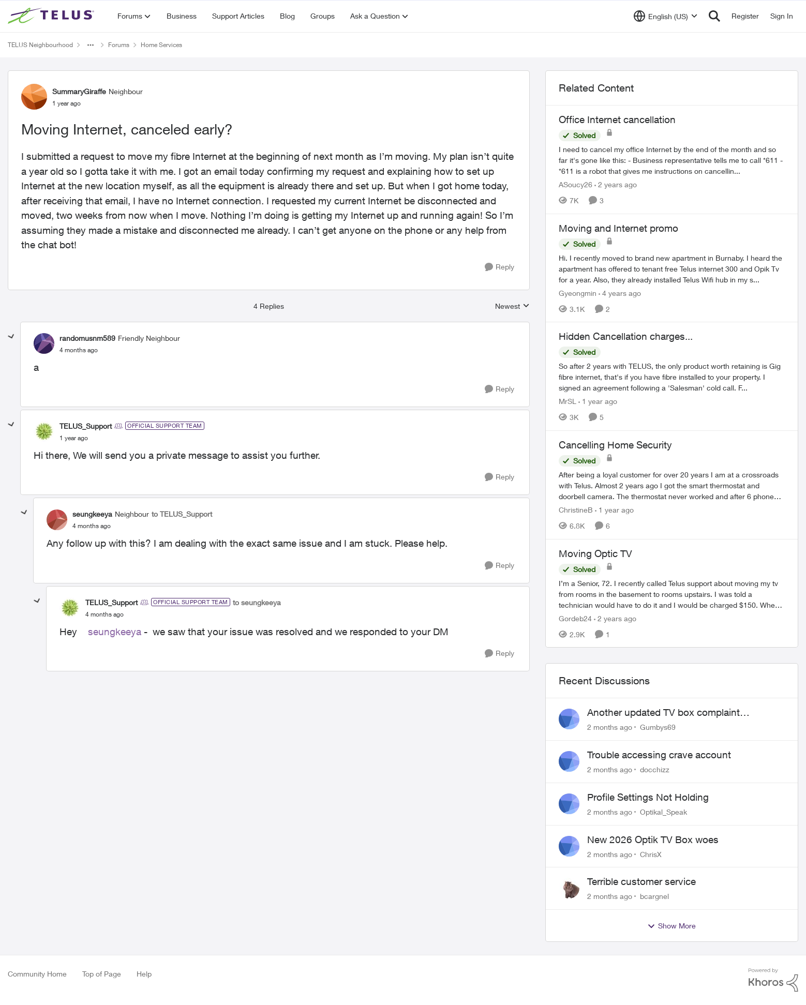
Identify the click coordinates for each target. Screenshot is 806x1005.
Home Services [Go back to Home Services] (161, 45)
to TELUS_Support (182, 513)
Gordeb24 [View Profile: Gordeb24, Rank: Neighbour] (575, 617)
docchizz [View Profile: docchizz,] (654, 769)
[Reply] (499, 267)
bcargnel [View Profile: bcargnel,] (654, 896)
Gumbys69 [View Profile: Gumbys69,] (658, 727)
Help (144, 973)
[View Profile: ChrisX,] (569, 846)
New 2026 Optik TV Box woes (653, 839)
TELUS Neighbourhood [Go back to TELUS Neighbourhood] (40, 45)
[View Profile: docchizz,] (569, 761)
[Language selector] (665, 16)
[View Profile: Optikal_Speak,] (569, 803)
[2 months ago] (609, 727)
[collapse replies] (11, 337)
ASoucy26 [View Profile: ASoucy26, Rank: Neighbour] (575, 184)
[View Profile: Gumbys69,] (569, 719)
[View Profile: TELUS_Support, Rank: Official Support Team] (44, 431)
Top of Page (101, 973)
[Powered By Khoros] (773, 980)
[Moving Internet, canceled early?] (78, 350)
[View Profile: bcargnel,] (569, 888)
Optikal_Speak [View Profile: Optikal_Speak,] (663, 811)
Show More (671, 926)
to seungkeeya (257, 602)
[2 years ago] (615, 184)
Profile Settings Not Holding (648, 797)
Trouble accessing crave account (659, 754)
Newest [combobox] (512, 306)
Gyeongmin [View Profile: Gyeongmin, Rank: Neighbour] (577, 292)
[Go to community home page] (52, 16)
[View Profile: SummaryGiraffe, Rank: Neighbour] (34, 97)
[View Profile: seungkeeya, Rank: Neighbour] (57, 519)
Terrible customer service (641, 881)
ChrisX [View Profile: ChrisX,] (651, 853)
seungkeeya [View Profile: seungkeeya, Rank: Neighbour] (92, 513)
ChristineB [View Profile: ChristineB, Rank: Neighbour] (576, 509)
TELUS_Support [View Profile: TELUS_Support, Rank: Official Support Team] (85, 426)
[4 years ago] (620, 292)
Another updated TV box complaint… (668, 712)
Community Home (37, 973)
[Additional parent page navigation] (90, 45)
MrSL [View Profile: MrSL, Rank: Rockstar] (567, 401)
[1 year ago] (597, 401)
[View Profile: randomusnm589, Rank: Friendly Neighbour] (44, 343)
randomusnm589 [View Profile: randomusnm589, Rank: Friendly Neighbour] (87, 338)
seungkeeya (114, 631)
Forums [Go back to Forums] (118, 45)
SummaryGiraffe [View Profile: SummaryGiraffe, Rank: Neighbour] (79, 91)
